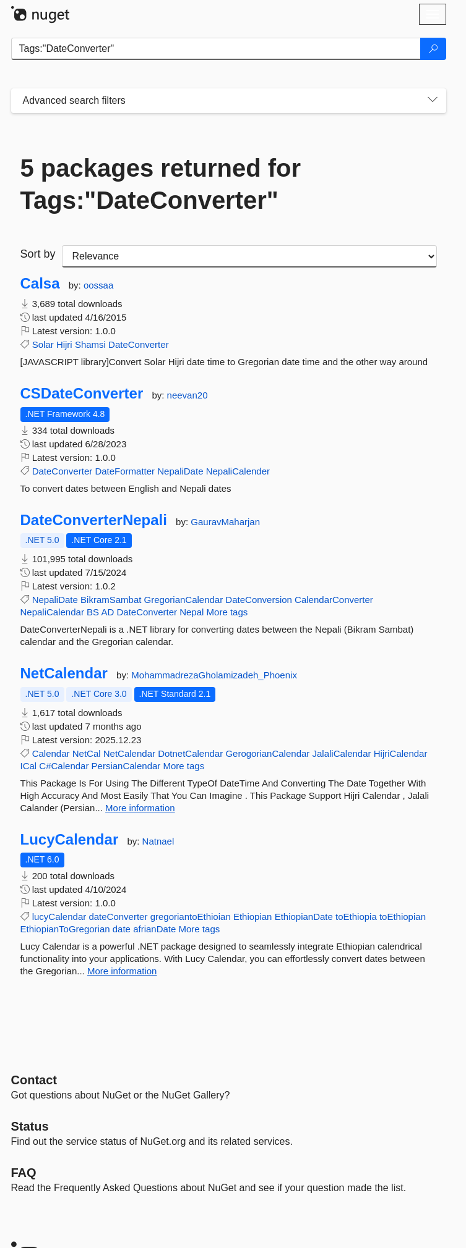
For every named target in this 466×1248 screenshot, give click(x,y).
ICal (28, 766)
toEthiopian (402, 916)
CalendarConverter (334, 599)
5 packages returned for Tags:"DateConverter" (160, 184)
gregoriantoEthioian (190, 916)
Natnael (158, 841)
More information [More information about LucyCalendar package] (122, 971)
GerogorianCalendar (267, 753)
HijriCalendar (401, 753)
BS (93, 612)
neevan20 (187, 395)
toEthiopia (356, 916)
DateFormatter (125, 471)
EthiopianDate (304, 916)
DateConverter (138, 344)
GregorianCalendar (183, 599)
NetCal (86, 753)
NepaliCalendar (52, 612)
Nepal (191, 612)
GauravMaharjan (225, 521)
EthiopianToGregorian (65, 929)
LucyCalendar (69, 839)
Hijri (64, 344)
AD (107, 612)
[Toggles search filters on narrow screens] (432, 100)
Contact (34, 1080)
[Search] (433, 49)
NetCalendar (64, 673)
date (122, 929)
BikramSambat (110, 599)
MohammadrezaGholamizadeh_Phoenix (214, 675)
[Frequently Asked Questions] (24, 1172)
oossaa (98, 285)
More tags (227, 612)
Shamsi (90, 344)
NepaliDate (180, 471)
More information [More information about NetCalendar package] (140, 808)
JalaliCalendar (341, 753)
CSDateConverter (82, 393)
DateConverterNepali (93, 520)
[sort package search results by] (249, 256)
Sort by (38, 254)
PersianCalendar (126, 766)
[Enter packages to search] (216, 49)
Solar (43, 344)
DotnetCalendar (190, 753)
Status (30, 1126)
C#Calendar (63, 766)
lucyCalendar (59, 916)
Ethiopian (252, 916)
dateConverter (117, 916)
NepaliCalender (238, 471)
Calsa (40, 283)
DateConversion (258, 599)
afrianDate (154, 929)
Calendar (51, 753)
